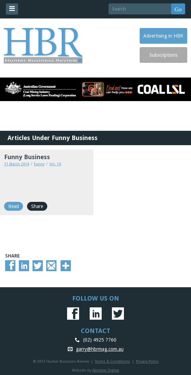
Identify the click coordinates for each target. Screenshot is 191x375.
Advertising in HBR (163, 36)
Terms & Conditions (112, 361)
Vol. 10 (55, 164)
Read (13, 206)
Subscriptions (163, 55)
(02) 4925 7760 (99, 340)
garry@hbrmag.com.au (100, 349)
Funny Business (27, 157)
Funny (39, 164)
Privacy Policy (147, 361)
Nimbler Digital (105, 370)
